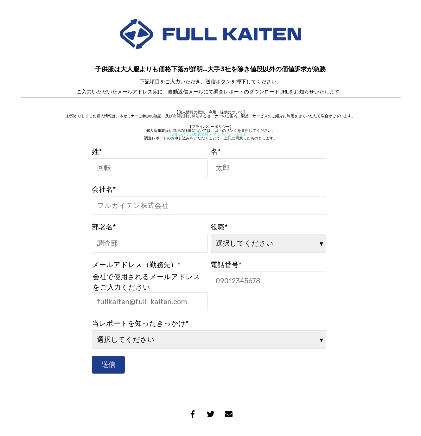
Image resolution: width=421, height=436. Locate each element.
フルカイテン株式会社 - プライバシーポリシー (211, 134)
